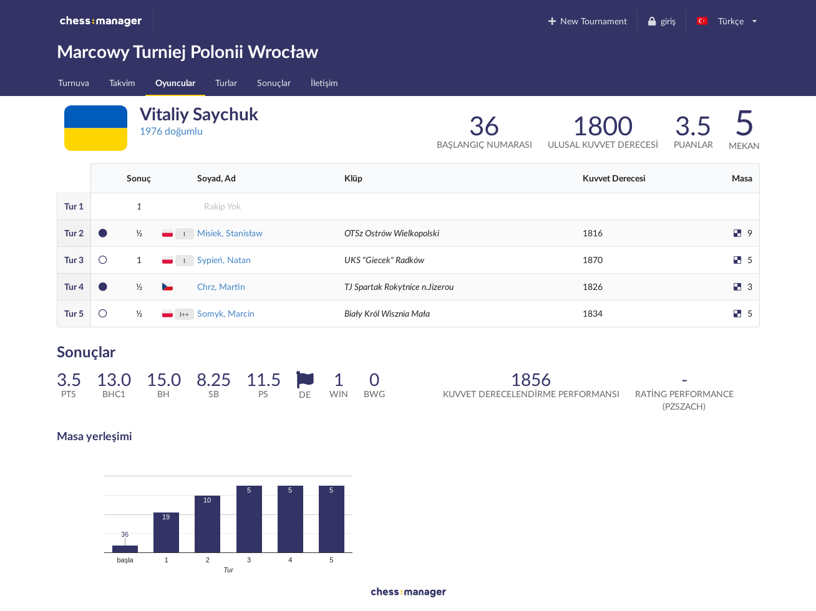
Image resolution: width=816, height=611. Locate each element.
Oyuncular (175, 82)
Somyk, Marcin (226, 313)
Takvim (122, 82)
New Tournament (586, 21)
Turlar (226, 82)
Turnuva (73, 82)
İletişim (324, 82)
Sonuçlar (274, 82)
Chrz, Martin (221, 286)
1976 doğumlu (171, 131)
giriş (661, 21)
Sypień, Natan (224, 259)
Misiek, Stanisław (230, 233)
